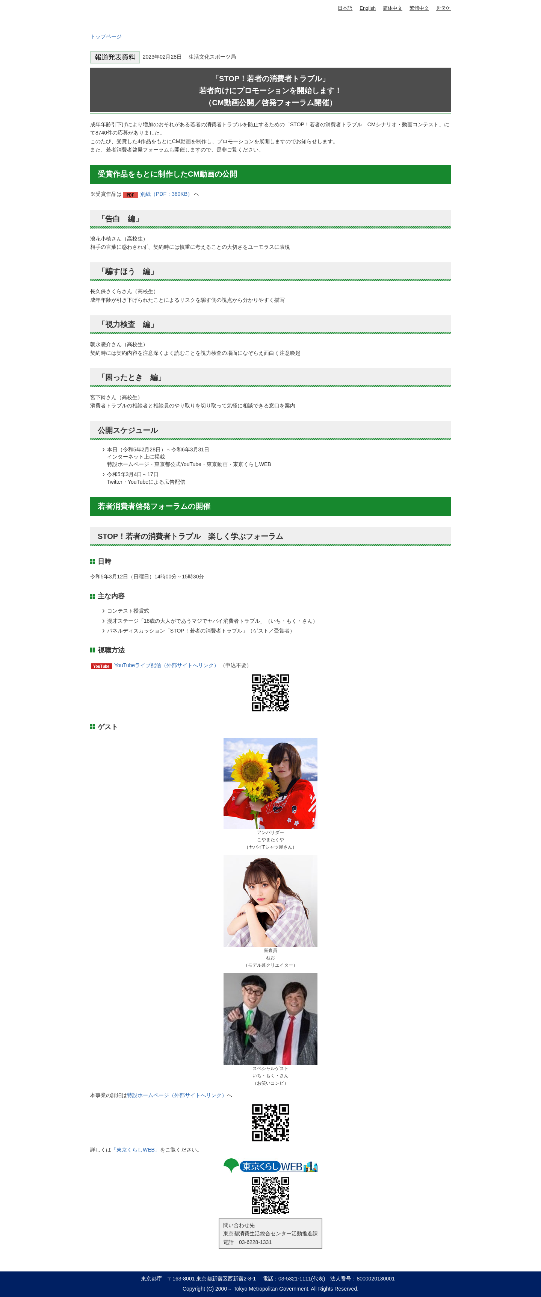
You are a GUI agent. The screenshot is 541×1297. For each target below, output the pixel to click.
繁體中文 (419, 8)
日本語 (345, 8)
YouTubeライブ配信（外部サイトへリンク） (166, 665)
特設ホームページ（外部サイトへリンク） (177, 1095)
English (368, 8)
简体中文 (392, 8)
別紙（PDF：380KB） (166, 194)
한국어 (443, 8)
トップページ (106, 36)
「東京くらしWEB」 (135, 1150)
